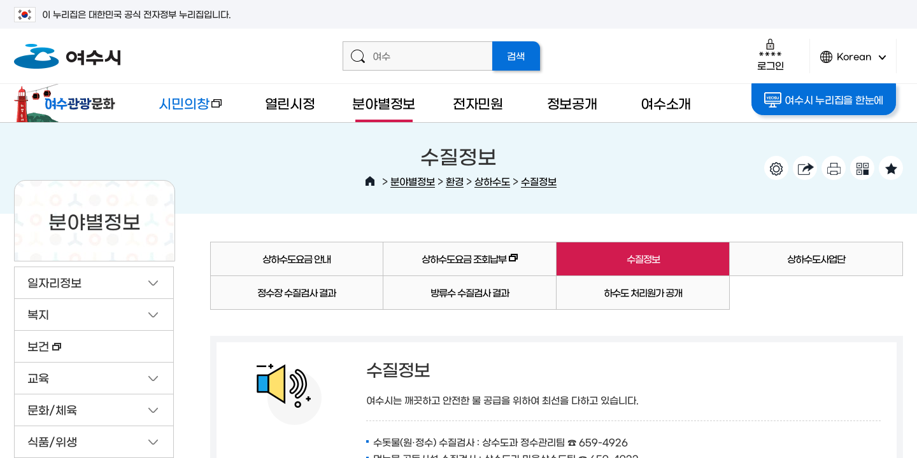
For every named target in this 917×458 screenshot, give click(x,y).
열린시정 (290, 102)
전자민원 (478, 102)
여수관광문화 (68, 103)
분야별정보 (383, 102)
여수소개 (666, 102)
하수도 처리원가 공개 (643, 292)
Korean (853, 62)
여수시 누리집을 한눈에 (824, 100)
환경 (455, 181)
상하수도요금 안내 (296, 258)
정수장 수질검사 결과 (296, 292)
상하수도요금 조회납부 (450, 264)
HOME (370, 181)
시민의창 (180, 109)
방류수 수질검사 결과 (469, 292)
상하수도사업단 (816, 258)
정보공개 (572, 102)
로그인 (770, 54)
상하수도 (492, 181)
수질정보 (539, 181)
